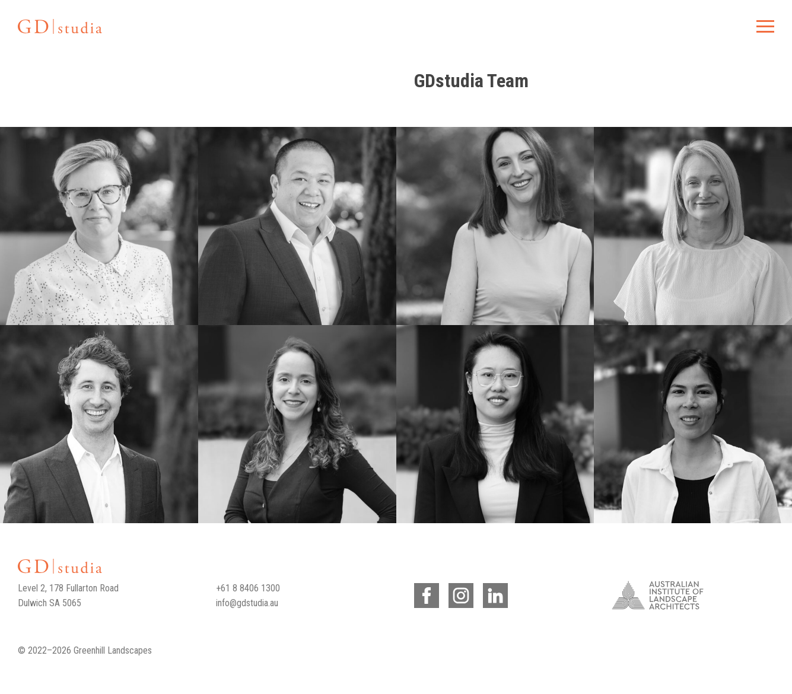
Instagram (459, 593)
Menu (763, 26)
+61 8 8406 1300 (248, 588)
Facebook (424, 593)
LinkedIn (493, 593)
